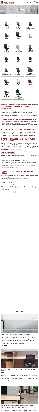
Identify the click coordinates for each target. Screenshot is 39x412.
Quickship (7, 16)
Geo (6, 63)
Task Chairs (20, 16)
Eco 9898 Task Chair (6, 74)
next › (19, 192)
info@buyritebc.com (30, 2)
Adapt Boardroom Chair (30, 63)
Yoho (30, 86)
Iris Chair (18, 28)
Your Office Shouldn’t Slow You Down (15, 334)
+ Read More (4, 345)
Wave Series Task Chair (18, 74)
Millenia (18, 63)
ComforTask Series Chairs (18, 98)
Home (2, 16)
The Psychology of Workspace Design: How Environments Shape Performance (17, 406)
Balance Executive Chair (18, 86)
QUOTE (33, 2)
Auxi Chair (6, 51)
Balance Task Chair (30, 74)
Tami (6, 97)
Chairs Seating (13, 16)
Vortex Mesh (30, 51)
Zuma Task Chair (18, 51)
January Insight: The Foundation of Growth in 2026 (18, 370)
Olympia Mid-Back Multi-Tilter (30, 29)
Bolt (6, 86)
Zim (6, 28)
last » (23, 192)
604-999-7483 (27, 2)
